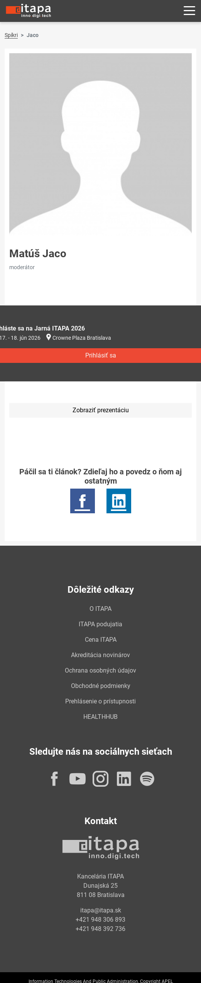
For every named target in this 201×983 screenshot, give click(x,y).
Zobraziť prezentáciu (101, 410)
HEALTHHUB (100, 716)
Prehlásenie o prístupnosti (100, 701)
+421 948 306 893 (100, 919)
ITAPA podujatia (100, 624)
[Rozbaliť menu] (189, 11)
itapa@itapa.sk (100, 910)
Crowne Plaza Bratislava (81, 338)
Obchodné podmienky (100, 686)
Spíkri (11, 35)
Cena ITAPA (101, 639)
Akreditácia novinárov (100, 655)
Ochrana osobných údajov (100, 670)
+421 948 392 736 (100, 928)
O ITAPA (100, 608)
